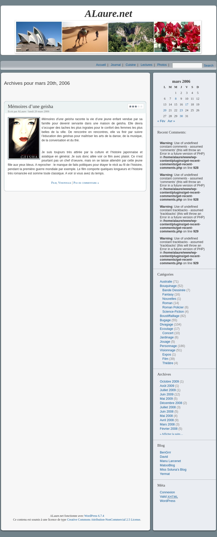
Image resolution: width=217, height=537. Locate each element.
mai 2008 (166, 416)
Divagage (166, 324)
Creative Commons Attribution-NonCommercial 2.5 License (103, 519)
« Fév (161, 121)
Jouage (165, 341)
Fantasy (167, 294)
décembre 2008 (171, 403)
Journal (116, 65)
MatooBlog (167, 465)
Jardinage (167, 337)
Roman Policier (173, 307)
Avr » (171, 121)
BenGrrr (165, 452)
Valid (169, 496)
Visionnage (64, 182)
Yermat (165, 474)
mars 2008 (167, 424)
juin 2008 (166, 411)
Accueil (101, 65)
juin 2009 (166, 394)
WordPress (167, 501)
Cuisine (131, 65)
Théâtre (167, 363)
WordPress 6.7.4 (94, 516)
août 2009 (167, 386)
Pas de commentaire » (86, 182)
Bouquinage (168, 286)
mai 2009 (166, 398)
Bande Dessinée (174, 290)
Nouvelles (169, 299)
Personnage (168, 346)
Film (54, 182)
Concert (167, 333)
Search (208, 65)
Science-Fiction (173, 311)
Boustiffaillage (169, 316)
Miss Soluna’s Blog (173, 469)
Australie (166, 281)
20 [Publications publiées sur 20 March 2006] (164, 110)
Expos (166, 354)
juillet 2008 (168, 407)
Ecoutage (166, 329)
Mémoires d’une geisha (30, 106)
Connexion (167, 492)
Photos (162, 65)
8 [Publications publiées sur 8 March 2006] (175, 98)
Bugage (165, 320)
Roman (167, 303)
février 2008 (168, 429)
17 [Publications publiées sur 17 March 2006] (187, 104)
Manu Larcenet (170, 461)
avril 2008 (167, 420)
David (164, 457)
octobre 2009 (169, 381)
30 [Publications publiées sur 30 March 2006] (181, 116)
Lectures (146, 65)
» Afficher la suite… (171, 433)
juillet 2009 (168, 390)
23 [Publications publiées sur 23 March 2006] (181, 110)
